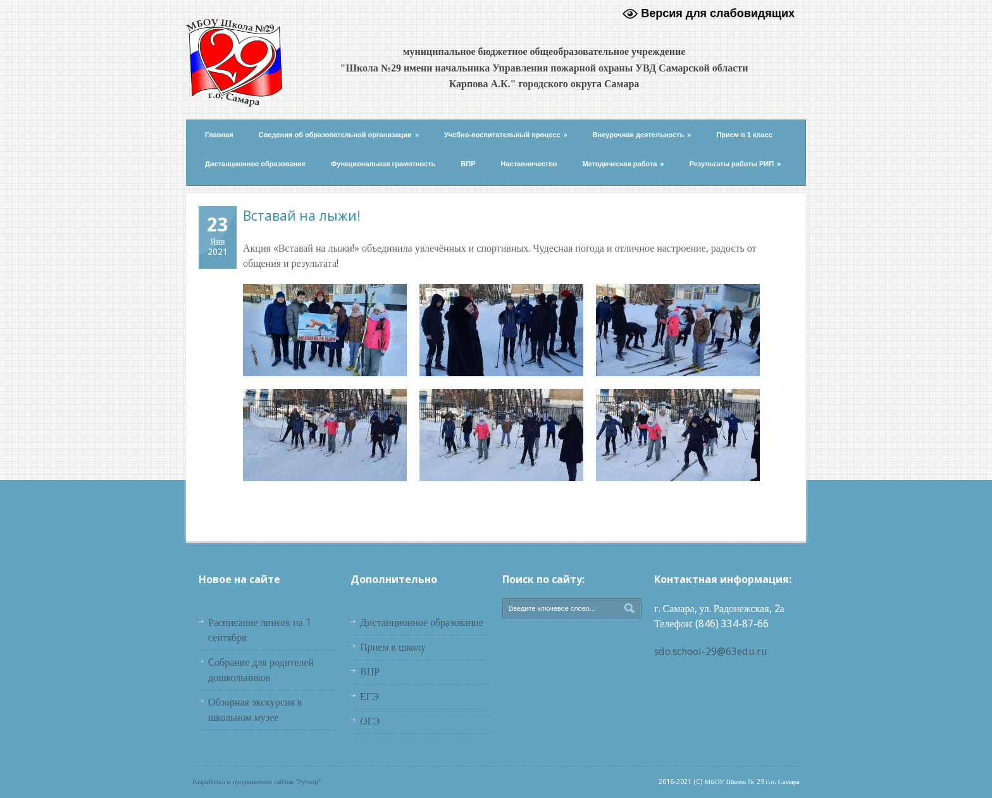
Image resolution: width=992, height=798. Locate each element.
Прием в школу (393, 647)
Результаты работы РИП (735, 164)
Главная (219, 134)
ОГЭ (370, 721)
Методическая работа (623, 164)
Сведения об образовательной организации (339, 134)
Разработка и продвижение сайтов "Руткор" (256, 782)
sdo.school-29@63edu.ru (710, 652)
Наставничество (529, 164)
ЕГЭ (369, 697)
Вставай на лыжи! (302, 215)
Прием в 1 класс (744, 134)
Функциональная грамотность (383, 164)
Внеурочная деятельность (642, 134)
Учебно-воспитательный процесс (505, 134)
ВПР (468, 164)
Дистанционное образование (255, 164)
